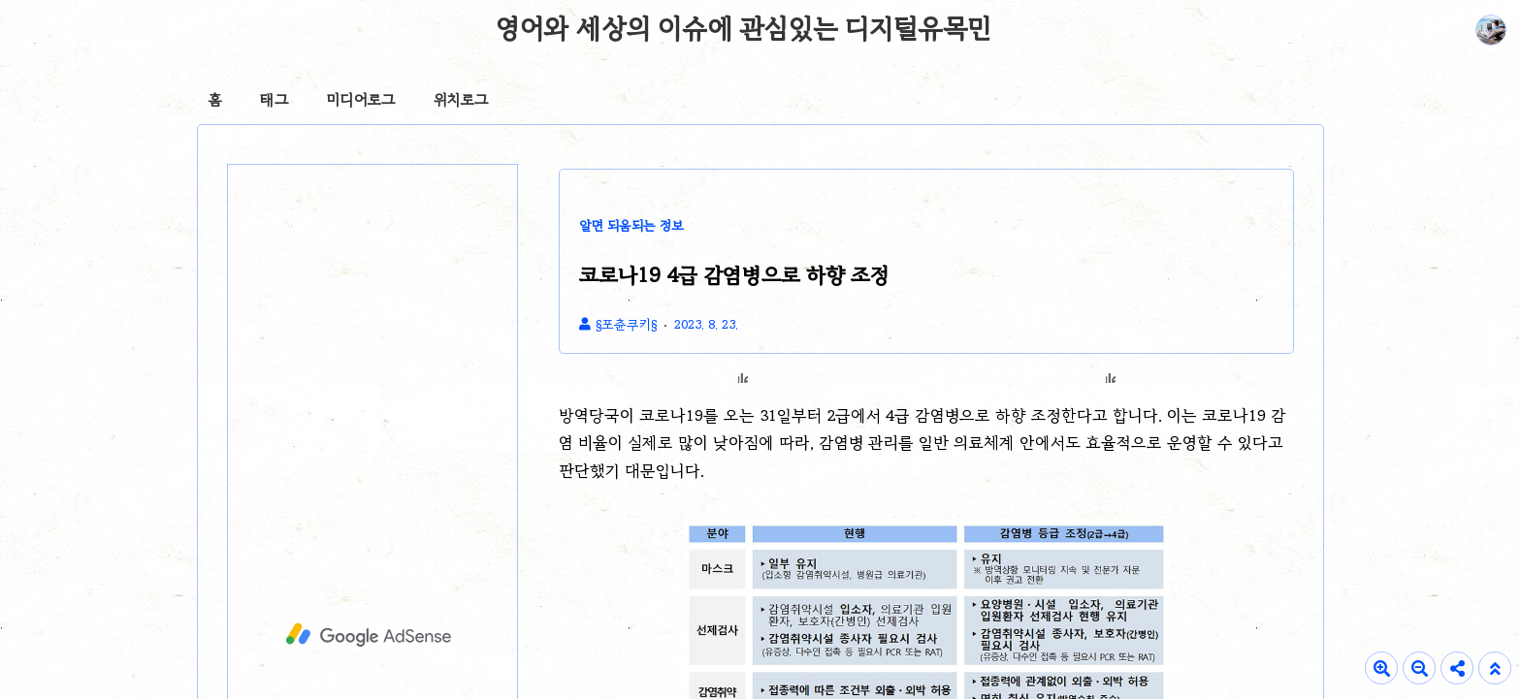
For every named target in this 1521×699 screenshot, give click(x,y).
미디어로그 (361, 100)
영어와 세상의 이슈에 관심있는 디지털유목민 (743, 28)
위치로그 (461, 100)
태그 (274, 100)
